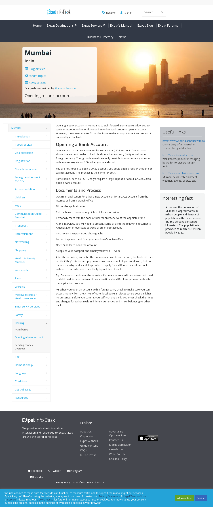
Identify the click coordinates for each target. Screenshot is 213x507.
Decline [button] (200, 498)
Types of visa (23, 144)
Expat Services (92, 25)
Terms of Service (95, 482)
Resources (21, 397)
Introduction (22, 136)
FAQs (83, 450)
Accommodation (25, 189)
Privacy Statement (109, 496)
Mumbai (16, 128)
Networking (22, 242)
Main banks (21, 329)
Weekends (21, 270)
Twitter (56, 470)
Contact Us (116, 440)
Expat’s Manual (121, 25)
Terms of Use (78, 482)
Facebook (37, 470)
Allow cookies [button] (184, 498)
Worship (20, 286)
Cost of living (23, 389)
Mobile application (120, 444)
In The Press (88, 455)
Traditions (21, 381)
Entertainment (24, 234)
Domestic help (24, 365)
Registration (22, 161)
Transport (21, 225)
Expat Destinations (60, 25)
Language (21, 373)
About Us (86, 431)
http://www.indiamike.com (178, 155)
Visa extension (24, 152)
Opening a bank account (29, 337)
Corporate (86, 436)
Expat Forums (168, 25)
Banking (19, 323)
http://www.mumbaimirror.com (181, 173)
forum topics (35, 76)
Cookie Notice (45, 499)
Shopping (20, 250)
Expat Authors (89, 441)
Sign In (126, 13)
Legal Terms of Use (134, 496)
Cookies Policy (118, 459)
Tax (17, 356)
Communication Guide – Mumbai (29, 215)
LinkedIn (36, 477)
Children (20, 197)
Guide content (89, 445)
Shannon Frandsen (66, 88)
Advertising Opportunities (117, 433)
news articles (35, 83)
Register (109, 13)
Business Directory (100, 37)
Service (11, 499)
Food (18, 205)
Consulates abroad (26, 169)
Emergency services (27, 306)
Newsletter (116, 449)
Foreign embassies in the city (28, 179)
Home (37, 25)
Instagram (74, 471)
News (122, 37)
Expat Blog (145, 25)
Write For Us (117, 454)
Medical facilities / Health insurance (26, 296)
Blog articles (35, 69)
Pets (18, 278)
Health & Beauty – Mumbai (26, 260)
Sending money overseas (24, 346)
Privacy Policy (63, 482)
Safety (19, 315)
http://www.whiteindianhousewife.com (185, 141)
